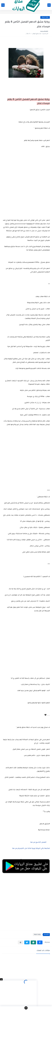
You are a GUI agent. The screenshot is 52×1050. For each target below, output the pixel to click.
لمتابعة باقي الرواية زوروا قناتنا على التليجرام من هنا (31, 848)
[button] (39, 942)
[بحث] (3, 5)
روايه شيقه (45, 17)
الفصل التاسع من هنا (38, 842)
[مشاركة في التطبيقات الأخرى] (20, 942)
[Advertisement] (26, 460)
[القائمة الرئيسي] (49, 5)
